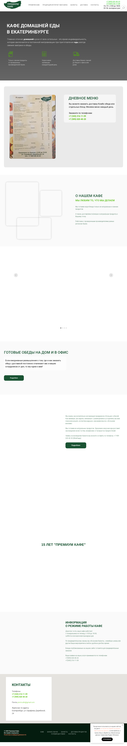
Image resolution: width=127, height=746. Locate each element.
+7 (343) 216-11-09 (77, 116)
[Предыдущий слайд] (16, 298)
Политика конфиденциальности (15, 735)
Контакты (95, 5)
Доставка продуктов (79, 732)
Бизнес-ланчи (52, 732)
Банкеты (74, 5)
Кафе (42, 732)
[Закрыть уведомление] (123, 725)
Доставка (84, 5)
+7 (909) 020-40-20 (113, 2)
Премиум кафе (34, 5)
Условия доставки (58, 734)
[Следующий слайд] (111, 298)
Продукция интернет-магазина (55, 5)
